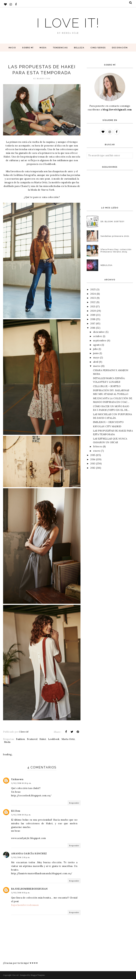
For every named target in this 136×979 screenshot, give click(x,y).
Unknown (17, 779)
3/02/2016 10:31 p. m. (21, 815)
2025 (93, 289)
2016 (92, 327)
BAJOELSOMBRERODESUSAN (29, 888)
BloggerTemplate (38, 975)
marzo (97, 366)
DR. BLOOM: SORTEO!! (112, 221)
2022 (93, 302)
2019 (92, 314)
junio (96, 353)
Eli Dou (15, 810)
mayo (96, 357)
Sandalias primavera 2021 (115, 236)
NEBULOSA (106, 265)
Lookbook (53, 739)
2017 (92, 323)
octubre (97, 336)
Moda (7, 742)
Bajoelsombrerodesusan (25, 905)
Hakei (42, 739)
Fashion (20, 739)
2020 (93, 310)
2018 (92, 319)
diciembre (99, 331)
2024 (93, 293)
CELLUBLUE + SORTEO (106, 386)
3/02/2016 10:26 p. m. (21, 783)
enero (96, 450)
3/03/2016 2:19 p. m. (20, 857)
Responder (74, 803)
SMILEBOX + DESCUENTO (108, 422)
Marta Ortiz (68, 739)
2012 (92, 467)
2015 (92, 455)
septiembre (99, 340)
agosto (97, 344)
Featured (32, 739)
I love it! (68, 23)
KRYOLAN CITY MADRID (107, 426)
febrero (97, 446)
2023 (93, 297)
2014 (92, 459)
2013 (92, 463)
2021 (92, 306)
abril (95, 361)
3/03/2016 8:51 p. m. (20, 892)
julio (95, 348)
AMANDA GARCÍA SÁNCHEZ (29, 853)
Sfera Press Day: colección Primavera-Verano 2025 (116, 250)
